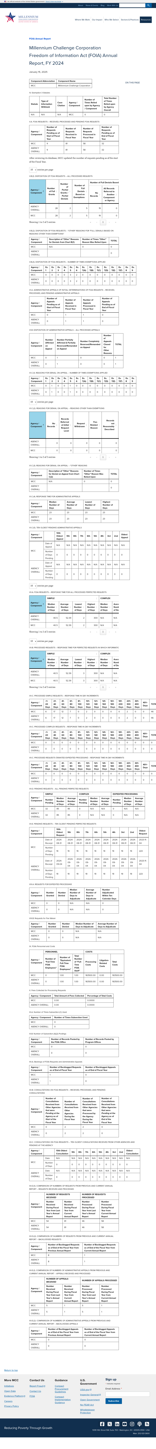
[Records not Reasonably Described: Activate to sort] (110, 425)
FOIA (32, 1396)
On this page (132, 82)
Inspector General (89, 1394)
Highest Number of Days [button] (91, 607)
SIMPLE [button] (51, 598)
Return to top (11, 1370)
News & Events (92, 5)
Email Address (113, 1388)
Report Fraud (36, 1386)
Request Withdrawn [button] (79, 425)
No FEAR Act (87, 1405)
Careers (8, 1401)
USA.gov (84, 1389)
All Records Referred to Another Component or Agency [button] (109, 194)
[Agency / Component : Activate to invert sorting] (37, 604)
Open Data (10, 1391)
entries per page (45, 170)
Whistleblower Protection (87, 1411)
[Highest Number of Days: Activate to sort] (92, 607)
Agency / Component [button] (36, 191)
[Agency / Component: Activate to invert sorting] (37, 191)
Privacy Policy (11, 1406)
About (80, 5)
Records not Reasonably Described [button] (108, 425)
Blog (102, 5)
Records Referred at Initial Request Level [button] (65, 424)
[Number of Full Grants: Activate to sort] (52, 191)
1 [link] (103, 222)
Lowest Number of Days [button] (78, 607)
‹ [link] (96, 222)
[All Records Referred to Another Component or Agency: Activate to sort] (110, 194)
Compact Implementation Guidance (63, 1399)
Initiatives (9, 1386)
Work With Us (112, 5)
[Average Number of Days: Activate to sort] (66, 607)
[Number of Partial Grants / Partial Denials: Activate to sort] (65, 191)
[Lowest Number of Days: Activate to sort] (79, 607)
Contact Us (35, 1391)
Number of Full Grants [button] (51, 191)
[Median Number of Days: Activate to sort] (72, 598)
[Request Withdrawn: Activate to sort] (81, 425)
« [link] (90, 222)
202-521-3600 (144, 1433)
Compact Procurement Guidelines (61, 1388)
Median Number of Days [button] (51, 607)
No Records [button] (94, 194)
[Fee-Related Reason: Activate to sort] (95, 425)
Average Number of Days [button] (64, 607)
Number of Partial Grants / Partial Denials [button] (64, 191)
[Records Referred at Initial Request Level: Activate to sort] (66, 425)
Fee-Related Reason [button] (94, 424)
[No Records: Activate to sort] (95, 194)
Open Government (90, 1399)
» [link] (115, 222)
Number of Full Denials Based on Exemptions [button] (79, 191)
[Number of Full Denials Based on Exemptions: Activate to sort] (80, 191)
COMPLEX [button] (105, 598)
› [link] (109, 222)
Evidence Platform (13, 1396)
